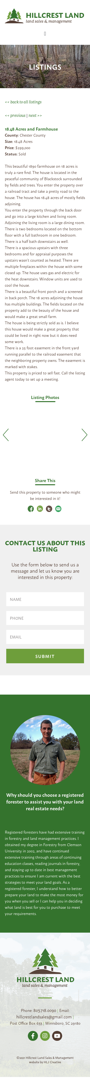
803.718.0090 (44, 1011)
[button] (45, 34)
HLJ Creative (52, 1063)
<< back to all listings (23, 102)
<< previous (15, 115)
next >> (35, 115)
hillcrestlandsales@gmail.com (44, 1018)
